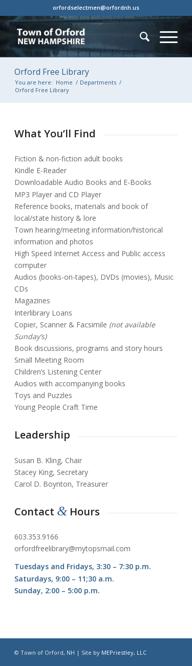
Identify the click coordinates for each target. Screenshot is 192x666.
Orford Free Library (51, 71)
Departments (98, 82)
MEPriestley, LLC (123, 652)
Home (64, 82)
